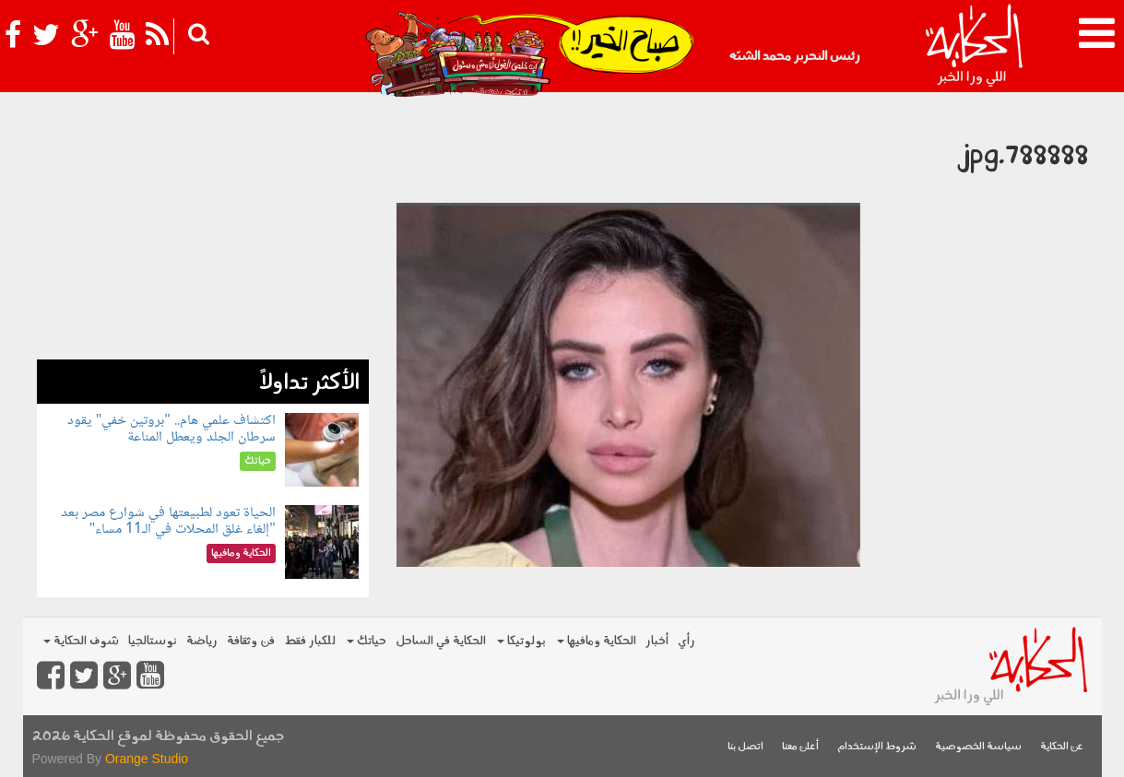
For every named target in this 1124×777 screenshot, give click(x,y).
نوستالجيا (152, 641)
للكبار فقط (310, 641)
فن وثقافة (251, 641)
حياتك (366, 641)
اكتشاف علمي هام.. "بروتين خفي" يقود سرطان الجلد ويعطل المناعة (171, 429)
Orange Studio (146, 758)
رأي (686, 641)
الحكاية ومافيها (596, 641)
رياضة (202, 641)
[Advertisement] (203, 230)
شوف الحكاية (81, 641)
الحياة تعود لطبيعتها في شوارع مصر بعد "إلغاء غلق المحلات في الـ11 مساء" (168, 521)
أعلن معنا (800, 747)
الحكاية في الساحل (441, 641)
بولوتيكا (521, 641)
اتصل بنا (745, 747)
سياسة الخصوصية (978, 747)
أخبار (656, 641)
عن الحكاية (1061, 747)
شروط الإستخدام (877, 747)
